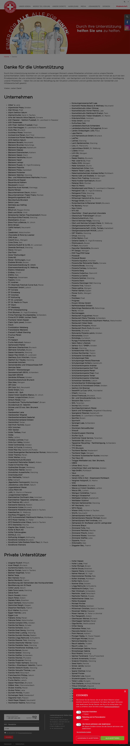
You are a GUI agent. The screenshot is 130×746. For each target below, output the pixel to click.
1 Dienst (85, 714)
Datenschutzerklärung (111, 706)
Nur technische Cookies (84, 732)
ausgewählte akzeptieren (88, 738)
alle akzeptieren (112, 738)
